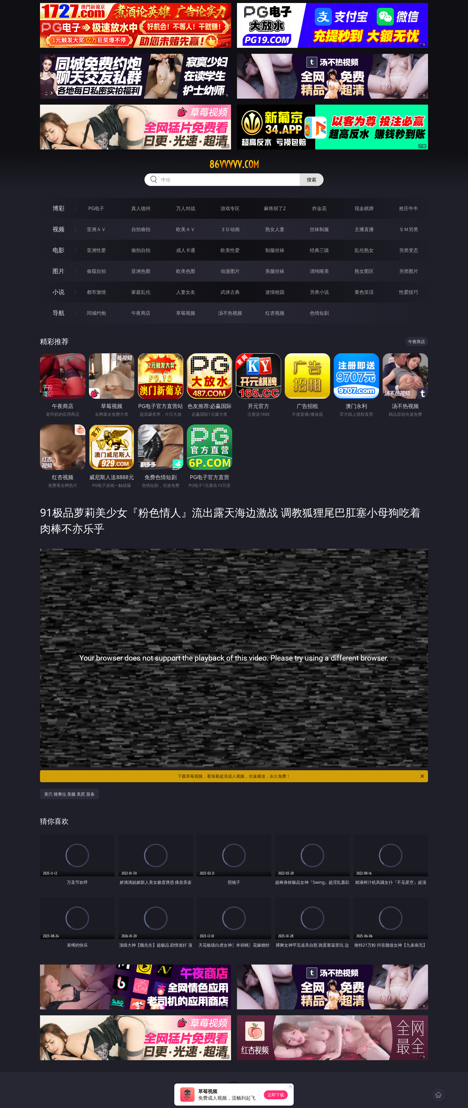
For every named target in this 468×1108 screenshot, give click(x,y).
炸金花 (319, 208)
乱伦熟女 (364, 250)
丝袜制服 (319, 229)
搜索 (311, 179)
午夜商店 (140, 313)
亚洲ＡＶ (96, 229)
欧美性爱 (230, 250)
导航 (58, 313)
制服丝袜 (274, 250)
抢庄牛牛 (408, 208)
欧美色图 (185, 271)
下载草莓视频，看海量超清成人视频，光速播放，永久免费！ (301, 776)
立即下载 (275, 1095)
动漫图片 (230, 271)
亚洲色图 (140, 271)
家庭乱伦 (140, 292)
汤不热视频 (230, 313)
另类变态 (408, 250)
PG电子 (96, 208)
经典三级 (319, 250)
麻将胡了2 (275, 208)
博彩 (58, 208)
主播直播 (364, 229)
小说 (58, 292)
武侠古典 (230, 292)
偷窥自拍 (96, 271)
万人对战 (185, 208)
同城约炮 (96, 313)
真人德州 (140, 208)
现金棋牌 (364, 208)
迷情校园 (274, 292)
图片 (58, 271)
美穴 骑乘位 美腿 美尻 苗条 (69, 794)
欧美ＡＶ (185, 229)
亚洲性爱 (96, 250)
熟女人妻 (274, 229)
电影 (58, 250)
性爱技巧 (408, 292)
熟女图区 (364, 271)
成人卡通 (185, 250)
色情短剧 (319, 313)
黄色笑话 (364, 292)
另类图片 (408, 271)
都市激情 (96, 292)
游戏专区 (230, 208)
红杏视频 (274, 313)
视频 (58, 229)
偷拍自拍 (140, 250)
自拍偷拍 (140, 229)
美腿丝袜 (274, 271)
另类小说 (319, 292)
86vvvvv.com (234, 164)
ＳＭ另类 (408, 229)
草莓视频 (185, 313)
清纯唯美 (319, 271)
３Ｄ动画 (230, 229)
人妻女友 (185, 292)
